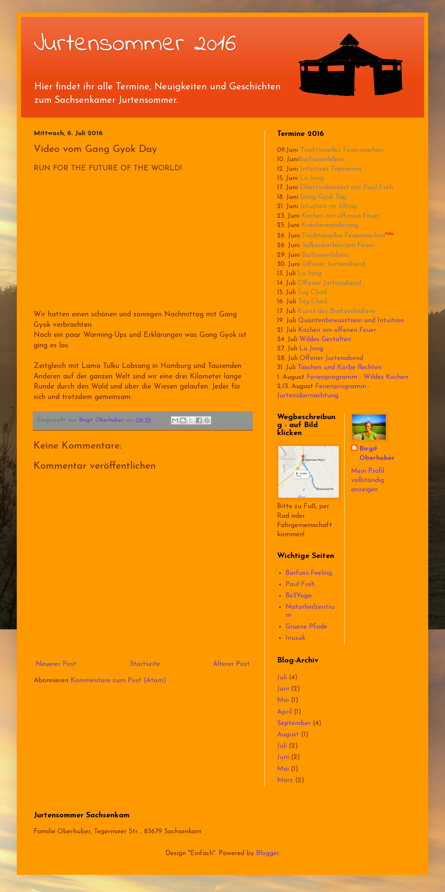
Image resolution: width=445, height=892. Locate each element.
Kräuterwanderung (329, 225)
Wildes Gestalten (325, 339)
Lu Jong (312, 178)
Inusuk (295, 638)
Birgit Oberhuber (377, 454)
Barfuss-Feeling (308, 573)
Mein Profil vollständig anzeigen (367, 480)
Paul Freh (300, 584)
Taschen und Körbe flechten (340, 367)
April (284, 712)
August (288, 734)
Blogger (267, 853)
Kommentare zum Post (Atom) (118, 680)
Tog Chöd (312, 292)
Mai (283, 700)
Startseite (145, 664)
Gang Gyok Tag (323, 197)
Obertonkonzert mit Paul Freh (346, 187)
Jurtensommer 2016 (135, 44)
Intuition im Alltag (328, 206)
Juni (283, 689)
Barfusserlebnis (321, 159)
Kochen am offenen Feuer (340, 216)
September (294, 723)
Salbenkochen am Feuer (338, 245)
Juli (282, 677)
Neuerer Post (56, 664)
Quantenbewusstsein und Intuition (351, 320)
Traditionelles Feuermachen (341, 150)
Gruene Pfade (306, 626)
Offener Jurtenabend (333, 264)
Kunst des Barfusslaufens (336, 311)
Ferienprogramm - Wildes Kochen (357, 377)
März (285, 780)
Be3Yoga (298, 595)
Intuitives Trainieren (330, 169)
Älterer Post (231, 664)
